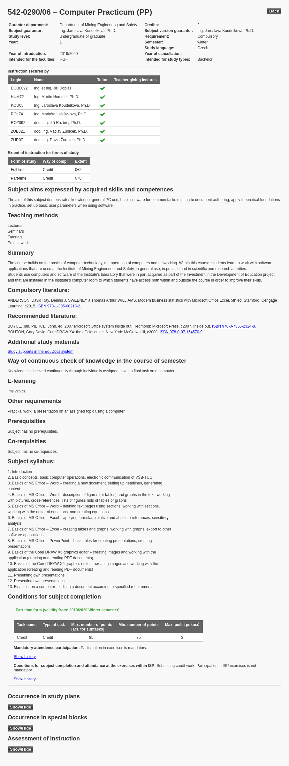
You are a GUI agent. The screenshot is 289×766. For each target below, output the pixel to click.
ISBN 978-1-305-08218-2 (58, 306)
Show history (25, 656)
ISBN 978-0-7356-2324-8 (233, 326)
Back (274, 11)
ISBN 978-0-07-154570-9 (181, 332)
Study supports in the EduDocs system (40, 351)
